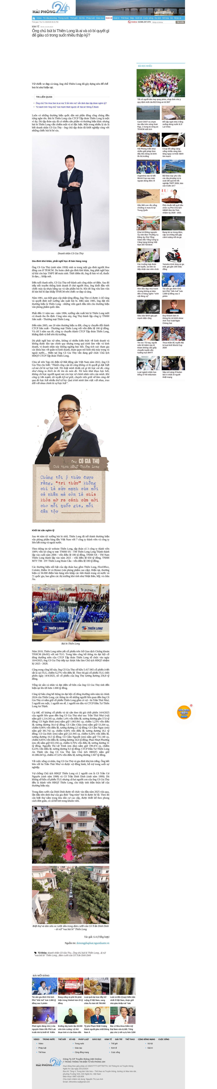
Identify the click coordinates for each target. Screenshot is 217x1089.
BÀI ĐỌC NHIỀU (145, 66)
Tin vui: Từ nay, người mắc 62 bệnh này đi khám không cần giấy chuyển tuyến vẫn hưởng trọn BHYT (147, 348)
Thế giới (74, 18)
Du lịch (158, 18)
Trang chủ (34, 18)
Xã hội (82, 18)
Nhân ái (177, 18)
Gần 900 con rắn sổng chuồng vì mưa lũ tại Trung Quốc (147, 207)
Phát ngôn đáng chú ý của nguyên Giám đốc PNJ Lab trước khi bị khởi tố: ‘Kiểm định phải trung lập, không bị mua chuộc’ (44, 1032)
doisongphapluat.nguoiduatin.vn (93, 943)
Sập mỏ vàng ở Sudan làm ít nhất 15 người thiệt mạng (172, 374)
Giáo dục (100, 18)
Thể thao (125, 18)
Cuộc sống (148, 18)
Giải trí (116, 18)
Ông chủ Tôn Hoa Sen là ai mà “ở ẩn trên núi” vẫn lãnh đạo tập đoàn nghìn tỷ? (71, 103)
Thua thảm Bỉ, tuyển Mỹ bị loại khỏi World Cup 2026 (173, 345)
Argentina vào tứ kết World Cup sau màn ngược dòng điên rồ (146, 178)
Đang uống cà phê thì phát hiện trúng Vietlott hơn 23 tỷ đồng (70, 1000)
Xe (171, 18)
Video (39, 18)
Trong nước (63, 18)
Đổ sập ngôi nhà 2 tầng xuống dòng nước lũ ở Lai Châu (173, 124)
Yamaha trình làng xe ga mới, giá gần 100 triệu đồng (173, 266)
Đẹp (132, 18)
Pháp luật (90, 18)
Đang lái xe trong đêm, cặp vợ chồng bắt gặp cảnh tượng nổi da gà (173, 234)
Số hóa (165, 18)
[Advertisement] (70, 59)
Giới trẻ (138, 18)
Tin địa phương (50, 18)
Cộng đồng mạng (146, 1039)
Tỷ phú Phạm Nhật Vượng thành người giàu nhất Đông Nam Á (96, 1029)
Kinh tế (109, 18)
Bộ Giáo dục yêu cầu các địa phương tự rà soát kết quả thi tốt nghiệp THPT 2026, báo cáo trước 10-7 (173, 181)
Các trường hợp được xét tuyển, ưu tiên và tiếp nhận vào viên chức (148, 266)
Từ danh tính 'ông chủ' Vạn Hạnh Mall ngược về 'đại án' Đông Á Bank (67, 107)
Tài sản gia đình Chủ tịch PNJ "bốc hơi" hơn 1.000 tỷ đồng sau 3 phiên (44, 1000)
